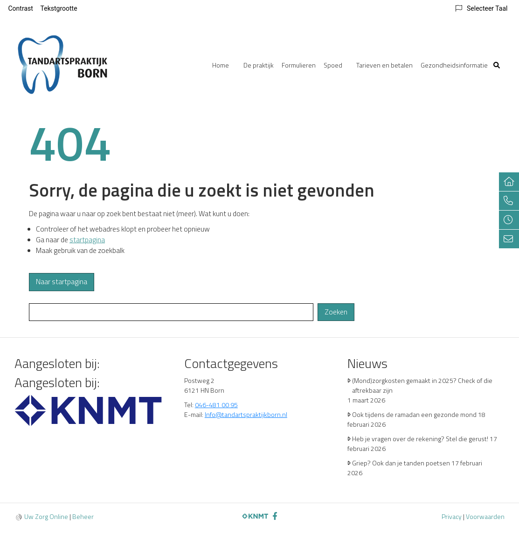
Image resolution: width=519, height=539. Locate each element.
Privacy (452, 516)
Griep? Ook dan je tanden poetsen (401, 463)
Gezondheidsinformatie (454, 65)
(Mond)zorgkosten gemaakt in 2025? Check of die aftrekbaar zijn (422, 385)
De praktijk (258, 65)
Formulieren (299, 65)
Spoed (333, 65)
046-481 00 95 (216, 404)
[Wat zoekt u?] (171, 312)
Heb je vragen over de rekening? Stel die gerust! (420, 438)
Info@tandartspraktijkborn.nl (246, 414)
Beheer (83, 516)
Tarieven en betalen (384, 65)
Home (220, 65)
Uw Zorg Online (46, 516)
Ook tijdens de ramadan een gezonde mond (414, 414)
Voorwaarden (485, 516)
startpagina (87, 239)
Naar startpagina (61, 281)
